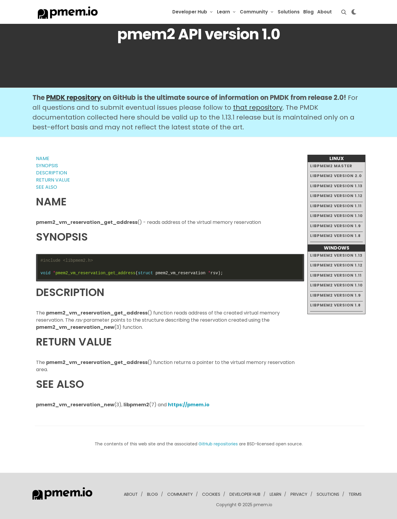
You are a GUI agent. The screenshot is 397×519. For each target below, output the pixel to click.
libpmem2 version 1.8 (335, 235)
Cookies (211, 494)
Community (254, 12)
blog (152, 494)
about (131, 494)
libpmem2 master (331, 166)
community (180, 494)
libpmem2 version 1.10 (336, 216)
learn (275, 494)
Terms (355, 494)
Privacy (298, 494)
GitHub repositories (218, 444)
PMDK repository (73, 97)
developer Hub (244, 494)
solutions (328, 494)
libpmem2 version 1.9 (335, 226)
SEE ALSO (46, 187)
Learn (223, 12)
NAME (42, 158)
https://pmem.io (189, 404)
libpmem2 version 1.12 (336, 196)
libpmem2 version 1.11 (336, 206)
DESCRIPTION (51, 172)
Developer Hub (189, 12)
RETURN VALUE (53, 179)
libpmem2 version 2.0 (336, 176)
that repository (257, 107)
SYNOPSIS (47, 165)
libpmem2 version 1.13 (336, 186)
